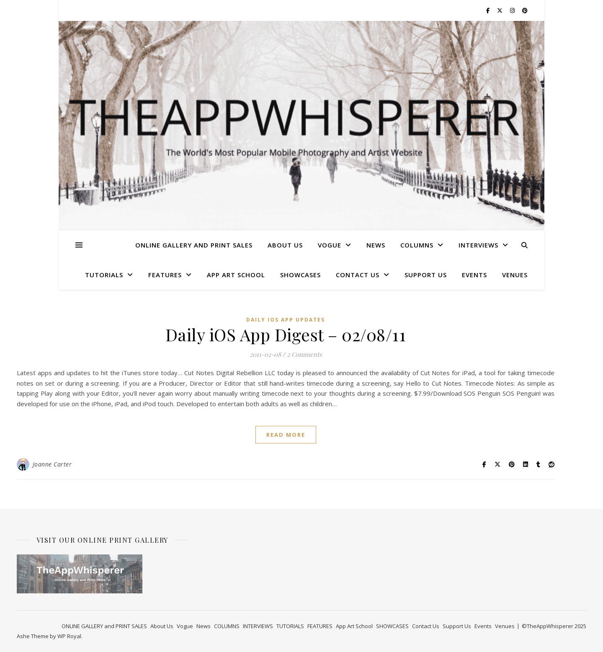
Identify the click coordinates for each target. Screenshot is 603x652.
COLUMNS (416, 245)
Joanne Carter (52, 464)
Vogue (329, 245)
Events (474, 275)
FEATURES (165, 275)
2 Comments (304, 354)
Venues (515, 275)
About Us (285, 245)
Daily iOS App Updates (285, 319)
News (375, 245)
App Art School (236, 275)
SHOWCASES (300, 275)
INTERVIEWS (478, 245)
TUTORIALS (104, 275)
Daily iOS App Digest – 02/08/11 (285, 334)
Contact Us (357, 275)
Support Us (426, 275)
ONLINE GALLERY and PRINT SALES (194, 245)
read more (285, 434)
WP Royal (69, 636)
